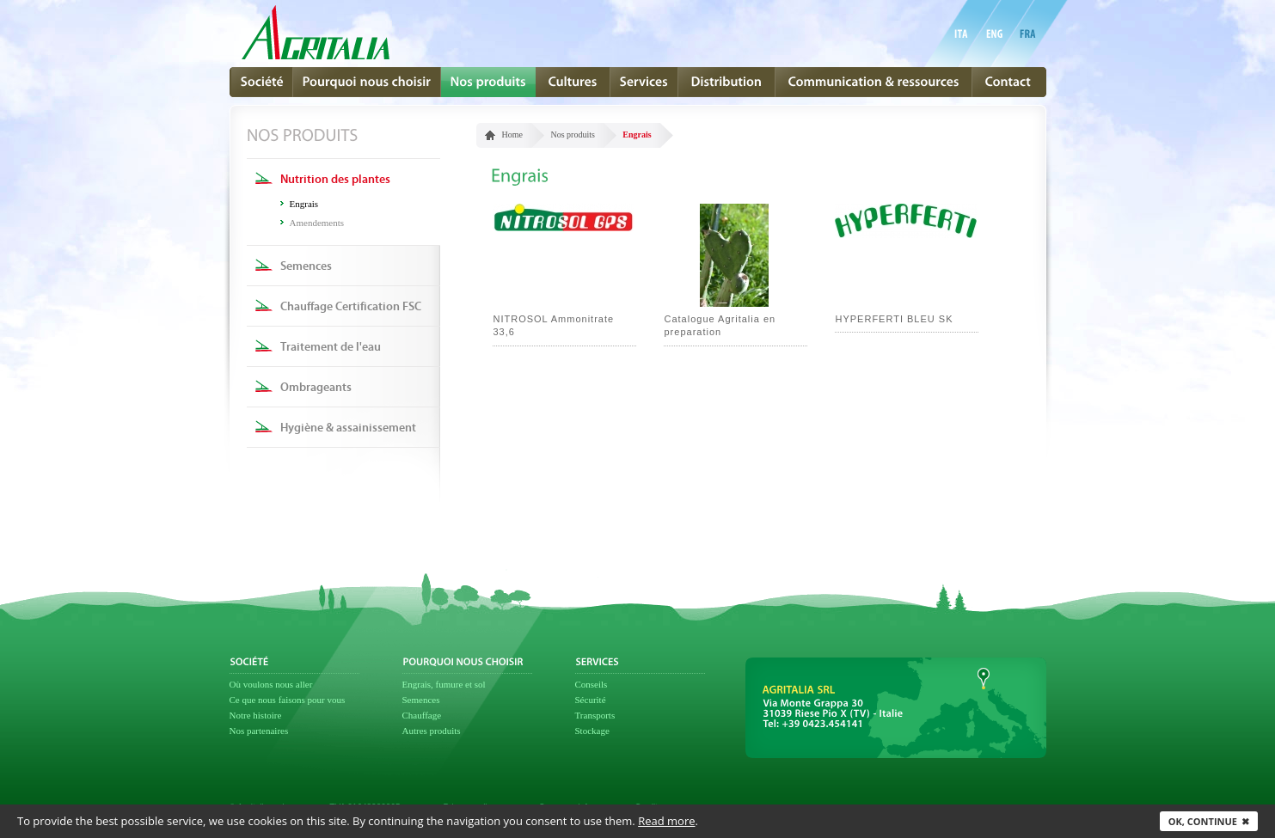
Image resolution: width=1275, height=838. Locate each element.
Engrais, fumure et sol (444, 684)
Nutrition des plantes (335, 180)
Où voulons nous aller (271, 684)
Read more (666, 821)
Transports (595, 715)
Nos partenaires (259, 730)
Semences (306, 266)
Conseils (591, 684)
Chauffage (422, 715)
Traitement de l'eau (330, 347)
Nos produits (572, 134)
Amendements (317, 222)
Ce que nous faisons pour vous (288, 699)
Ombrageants (316, 388)
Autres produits (431, 730)
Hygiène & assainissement (348, 428)
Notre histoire (256, 715)
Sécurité (590, 699)
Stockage (592, 730)
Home (512, 134)
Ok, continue (1208, 821)
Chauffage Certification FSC (350, 307)
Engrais (304, 204)
